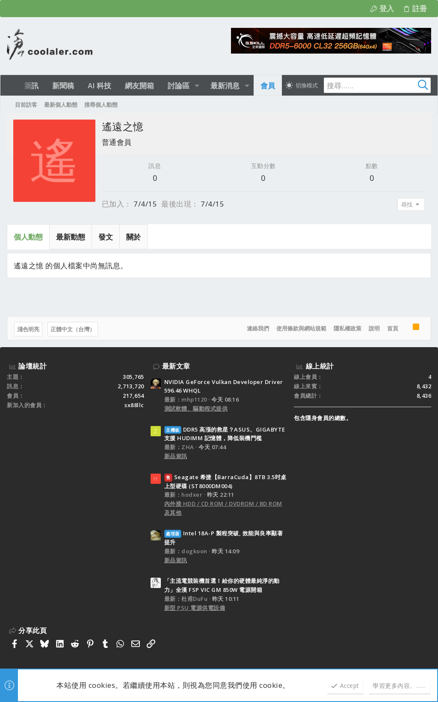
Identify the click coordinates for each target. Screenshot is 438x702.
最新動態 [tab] (70, 237)
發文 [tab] (105, 237)
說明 (374, 328)
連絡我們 (258, 328)
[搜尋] (377, 85)
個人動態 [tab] (28, 237)
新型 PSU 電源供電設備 (194, 608)
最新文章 (176, 366)
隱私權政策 (347, 328)
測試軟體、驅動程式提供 (196, 408)
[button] (197, 85)
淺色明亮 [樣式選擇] (28, 329)
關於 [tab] (133, 237)
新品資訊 (175, 456)
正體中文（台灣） (72, 329)
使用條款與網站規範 (301, 328)
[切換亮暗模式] (301, 85)
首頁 (392, 328)
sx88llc (134, 405)
